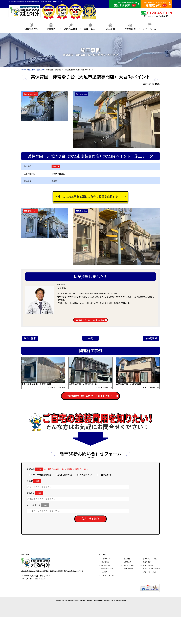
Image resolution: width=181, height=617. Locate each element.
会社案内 (51, 26)
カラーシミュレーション (151, 569)
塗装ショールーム (107, 569)
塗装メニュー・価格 (150, 559)
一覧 (90, 338)
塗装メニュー (90, 26)
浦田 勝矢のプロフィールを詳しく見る (90, 320)
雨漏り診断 (147, 562)
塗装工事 (55, 166)
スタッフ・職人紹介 (108, 575)
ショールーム (149, 26)
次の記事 (31, 338)
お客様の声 (130, 26)
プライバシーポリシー (150, 572)
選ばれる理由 (71, 26)
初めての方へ (31, 26)
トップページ (105, 559)
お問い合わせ (128, 569)
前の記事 (149, 338)
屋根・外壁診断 (148, 565)
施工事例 (110, 26)
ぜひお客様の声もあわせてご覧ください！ (89, 396)
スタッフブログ (129, 565)
